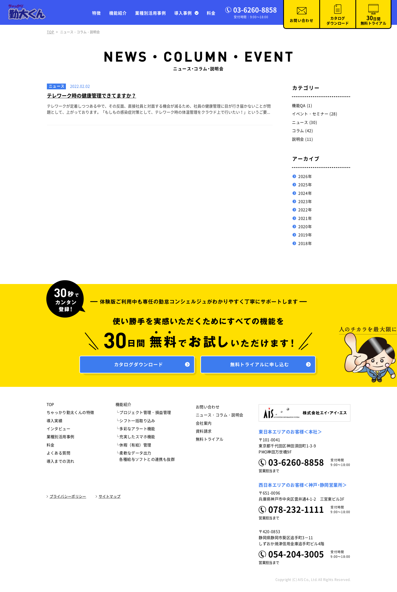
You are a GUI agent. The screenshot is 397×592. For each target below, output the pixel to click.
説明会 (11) (302, 139)
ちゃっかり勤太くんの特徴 (70, 414)
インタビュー (58, 430)
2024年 (305, 193)
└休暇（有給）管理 (133, 446)
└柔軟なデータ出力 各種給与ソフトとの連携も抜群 (145, 457)
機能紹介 (118, 13)
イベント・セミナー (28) (314, 114)
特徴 (96, 13)
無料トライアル (210, 441)
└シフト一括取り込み (135, 422)
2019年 (305, 235)
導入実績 (55, 422)
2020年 (305, 227)
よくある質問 (58, 454)
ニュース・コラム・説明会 (219, 416)
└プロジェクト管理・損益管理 (143, 414)
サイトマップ (110, 498)
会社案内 (204, 425)
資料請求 (204, 433)
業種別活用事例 (150, 13)
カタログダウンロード (337, 21)
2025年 (305, 185)
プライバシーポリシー (68, 498)
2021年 (305, 218)
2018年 (305, 243)
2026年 (305, 176)
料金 (211, 13)
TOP (50, 32)
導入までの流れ (60, 463)
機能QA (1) (302, 106)
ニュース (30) (304, 122)
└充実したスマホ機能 (135, 438)
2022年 (305, 210)
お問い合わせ (301, 20)
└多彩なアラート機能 (135, 430)
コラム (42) (302, 131)
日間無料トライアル (373, 20)
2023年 (305, 201)
